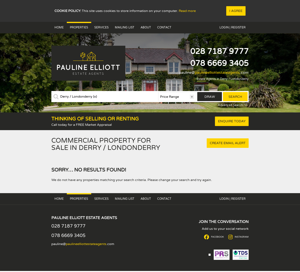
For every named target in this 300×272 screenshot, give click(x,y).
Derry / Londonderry (78, 96)
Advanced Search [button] (233, 105)
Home (59, 27)
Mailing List (124, 27)
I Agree (235, 11)
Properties (79, 27)
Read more (187, 11)
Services (101, 27)
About (146, 27)
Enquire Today (232, 121)
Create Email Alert (228, 143)
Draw (209, 97)
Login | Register (232, 27)
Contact (164, 27)
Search (235, 97)
